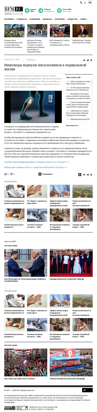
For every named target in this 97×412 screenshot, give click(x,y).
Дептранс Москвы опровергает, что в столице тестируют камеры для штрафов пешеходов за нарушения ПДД (35, 46)
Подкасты (22, 19)
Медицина (31, 60)
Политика (60, 19)
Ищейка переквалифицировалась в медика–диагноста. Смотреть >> (36, 162)
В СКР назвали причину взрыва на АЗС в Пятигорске (78, 88)
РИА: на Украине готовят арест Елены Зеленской (78, 82)
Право (83, 19)
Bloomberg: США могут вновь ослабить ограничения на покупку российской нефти (78, 96)
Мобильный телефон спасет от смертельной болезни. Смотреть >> (35, 167)
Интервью (9, 19)
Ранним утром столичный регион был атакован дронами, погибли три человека (13, 43)
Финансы (47, 19)
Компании (35, 19)
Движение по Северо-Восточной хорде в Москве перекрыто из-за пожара (77, 113)
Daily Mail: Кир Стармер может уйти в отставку (81, 41)
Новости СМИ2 (10, 241)
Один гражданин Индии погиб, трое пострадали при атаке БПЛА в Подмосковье (78, 104)
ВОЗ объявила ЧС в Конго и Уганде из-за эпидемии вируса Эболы (60, 42)
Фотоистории (10, 246)
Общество (73, 19)
